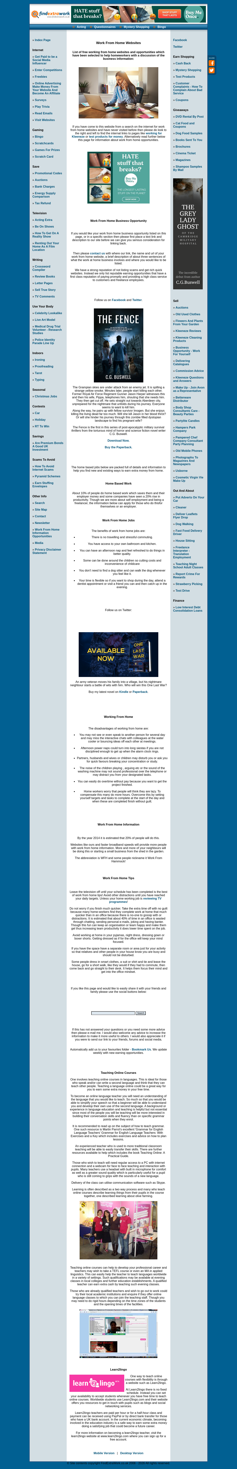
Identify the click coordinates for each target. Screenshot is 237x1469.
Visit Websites (45, 120)
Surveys (40, 100)
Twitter (137, 300)
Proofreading (44, 366)
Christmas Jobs (46, 396)
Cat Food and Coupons (184, 125)
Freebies (41, 76)
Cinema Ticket (186, 153)
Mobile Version (104, 1453)
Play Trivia (42, 106)
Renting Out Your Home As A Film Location (45, 246)
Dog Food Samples (189, 133)
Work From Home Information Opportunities (45, 533)
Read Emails (43, 113)
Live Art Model (45, 319)
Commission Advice (190, 370)
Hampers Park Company (184, 429)
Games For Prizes (47, 150)
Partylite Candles (188, 420)
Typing (39, 379)
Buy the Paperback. (118, 447)
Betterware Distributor (182, 399)
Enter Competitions (48, 70)
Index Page (42, 40)
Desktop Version (131, 1453)
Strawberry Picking (189, 584)
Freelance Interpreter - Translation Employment (182, 552)
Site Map (41, 509)
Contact (40, 516)
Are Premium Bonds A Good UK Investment (47, 446)
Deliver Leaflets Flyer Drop (185, 515)
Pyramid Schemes (47, 476)
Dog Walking (184, 524)
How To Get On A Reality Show (45, 235)
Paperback (140, 691)
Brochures (183, 146)
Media (39, 542)
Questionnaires (105, 26)
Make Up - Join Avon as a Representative (189, 389)
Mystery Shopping (136, 26)
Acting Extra (43, 219)
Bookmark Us (141, 1049)
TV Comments (45, 296)
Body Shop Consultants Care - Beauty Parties (186, 411)
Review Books (45, 276)
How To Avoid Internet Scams (43, 468)
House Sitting (185, 540)
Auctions (41, 179)
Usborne (182, 470)
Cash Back (183, 63)
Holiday (40, 419)
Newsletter (42, 523)
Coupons (182, 100)
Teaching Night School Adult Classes (188, 565)
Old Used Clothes (188, 314)
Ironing (40, 359)
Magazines (183, 160)
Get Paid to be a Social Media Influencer (44, 60)
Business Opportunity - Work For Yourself (186, 351)
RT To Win (42, 426)
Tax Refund (43, 203)
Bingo (162, 26)
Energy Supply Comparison (44, 195)
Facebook (119, 300)
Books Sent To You (189, 140)
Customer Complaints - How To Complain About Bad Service (187, 88)
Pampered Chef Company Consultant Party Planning (188, 441)
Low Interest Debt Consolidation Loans (187, 609)
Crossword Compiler (41, 268)
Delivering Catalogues (181, 362)
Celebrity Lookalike (48, 313)
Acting (81, 26)
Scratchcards (44, 143)
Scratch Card (44, 156)
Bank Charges (45, 186)
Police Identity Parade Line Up (43, 341)
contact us (97, 253)
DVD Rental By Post (189, 116)
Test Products (185, 76)
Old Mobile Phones (189, 450)
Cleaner (181, 507)
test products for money (106, 136)
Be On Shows (44, 226)
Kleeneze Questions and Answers (188, 379)
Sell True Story (45, 289)
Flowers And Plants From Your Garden (188, 322)
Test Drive (183, 590)
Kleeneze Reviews (188, 330)
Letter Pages (44, 283)
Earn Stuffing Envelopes (43, 484)
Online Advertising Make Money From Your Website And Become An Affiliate (46, 88)
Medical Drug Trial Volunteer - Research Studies (47, 330)
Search (40, 503)
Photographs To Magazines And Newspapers (185, 461)
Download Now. (119, 440)
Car (37, 413)
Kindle (123, 691)
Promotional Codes (48, 173)
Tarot (38, 373)
